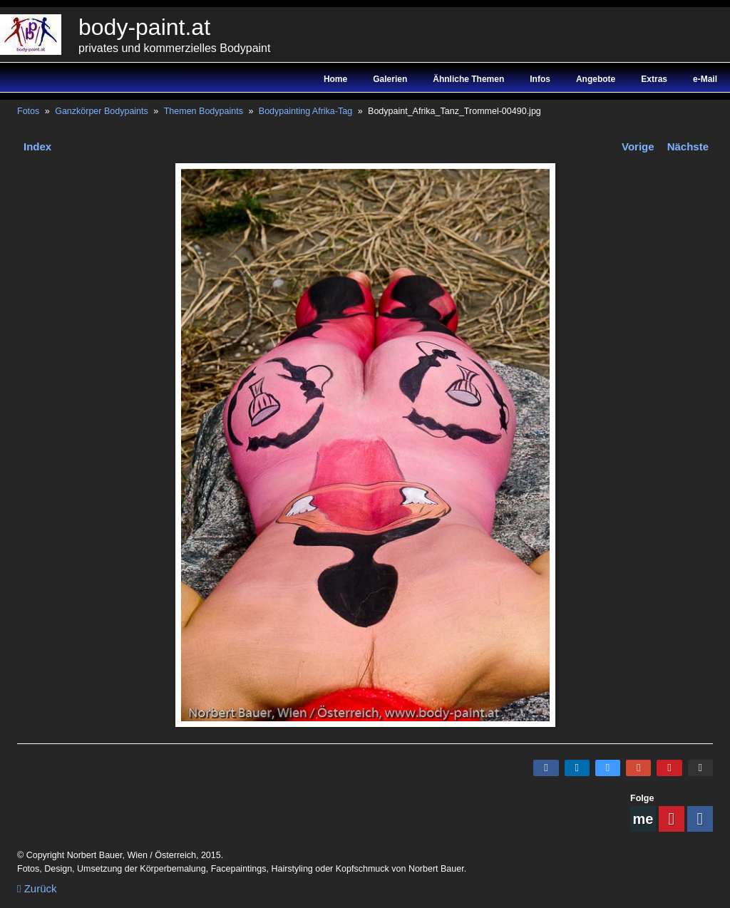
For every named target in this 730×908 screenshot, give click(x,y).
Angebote (595, 79)
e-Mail (705, 79)
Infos (540, 79)
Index (37, 146)
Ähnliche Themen (468, 79)
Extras (654, 79)
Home (335, 79)
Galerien (390, 79)
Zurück (37, 888)
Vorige (638, 146)
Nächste (688, 146)
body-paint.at (144, 27)
